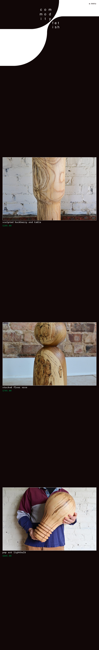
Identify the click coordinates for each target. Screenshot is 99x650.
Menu (93, 3)
